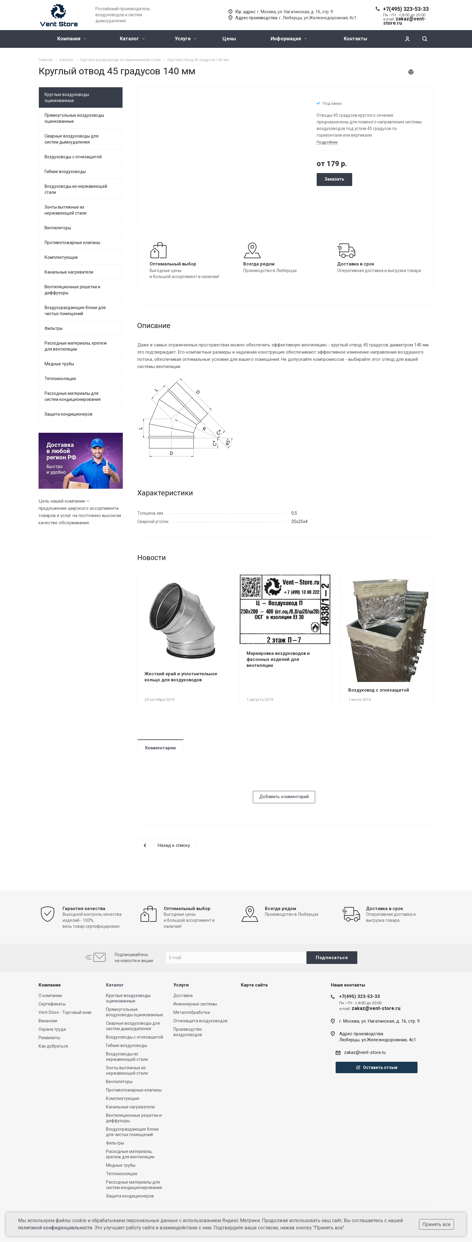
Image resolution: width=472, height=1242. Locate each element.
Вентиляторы (58, 227)
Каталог (132, 39)
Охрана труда (52, 1029)
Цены (229, 39)
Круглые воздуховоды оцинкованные (67, 97)
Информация (289, 39)
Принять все (436, 1224)
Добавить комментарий (284, 796)
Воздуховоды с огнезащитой (73, 156)
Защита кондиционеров (68, 414)
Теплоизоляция (60, 378)
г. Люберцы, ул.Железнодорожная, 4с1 (317, 17)
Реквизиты (49, 1037)
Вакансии (48, 1020)
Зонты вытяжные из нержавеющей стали (65, 210)
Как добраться (53, 1046)
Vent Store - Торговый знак (65, 1012)
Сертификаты (52, 1004)
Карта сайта (254, 985)
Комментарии (160, 748)
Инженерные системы (195, 1004)
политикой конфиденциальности (55, 1228)
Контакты (355, 39)
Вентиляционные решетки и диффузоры (72, 289)
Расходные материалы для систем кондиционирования (73, 396)
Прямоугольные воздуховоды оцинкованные (74, 118)
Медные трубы (59, 363)
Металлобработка (191, 1012)
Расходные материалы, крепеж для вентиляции (76, 346)
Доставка (183, 995)
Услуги (185, 39)
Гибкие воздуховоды (65, 171)
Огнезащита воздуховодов (200, 1020)
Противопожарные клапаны (72, 242)
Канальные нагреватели (69, 272)
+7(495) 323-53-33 (406, 9)
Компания (71, 39)
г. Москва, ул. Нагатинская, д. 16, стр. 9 (295, 11)
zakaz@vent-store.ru (365, 1052)
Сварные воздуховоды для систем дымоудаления (71, 139)
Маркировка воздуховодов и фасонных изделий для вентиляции (278, 659)
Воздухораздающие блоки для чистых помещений (75, 310)
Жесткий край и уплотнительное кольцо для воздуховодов (180, 677)
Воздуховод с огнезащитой (378, 690)
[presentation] (183, 779)
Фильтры (54, 328)
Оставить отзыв (376, 1067)
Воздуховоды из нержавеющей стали (76, 189)
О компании (50, 995)
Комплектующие (61, 257)
